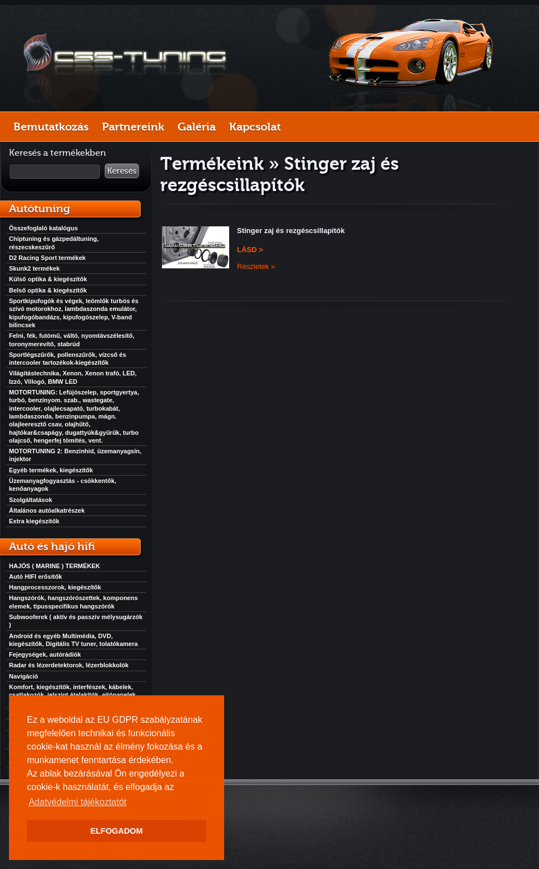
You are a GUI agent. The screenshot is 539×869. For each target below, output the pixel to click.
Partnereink (133, 126)
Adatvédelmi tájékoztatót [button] (77, 802)
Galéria (197, 126)
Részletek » (256, 266)
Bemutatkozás (51, 126)
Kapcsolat (255, 126)
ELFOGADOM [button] (116, 830)
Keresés (122, 171)
